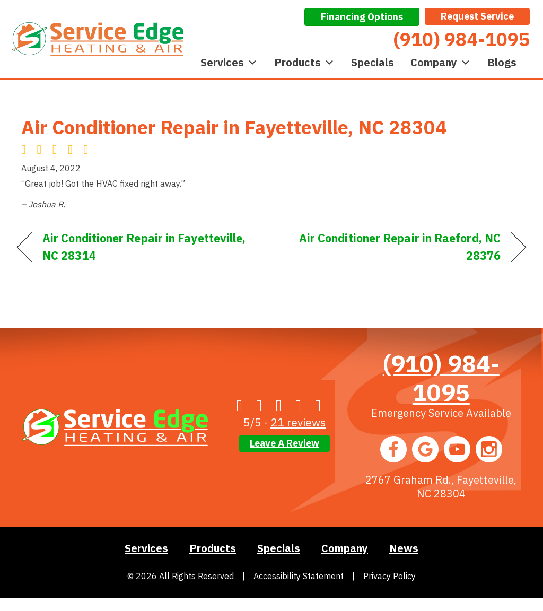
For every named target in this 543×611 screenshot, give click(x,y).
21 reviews (298, 422)
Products (304, 62)
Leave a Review (284, 443)
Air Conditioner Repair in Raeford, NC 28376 (393, 247)
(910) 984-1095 (441, 377)
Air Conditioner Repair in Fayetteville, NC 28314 (144, 247)
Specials (372, 62)
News (403, 548)
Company (440, 62)
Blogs (501, 62)
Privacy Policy (389, 576)
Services (229, 62)
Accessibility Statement (298, 576)
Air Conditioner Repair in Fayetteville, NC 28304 (234, 127)
